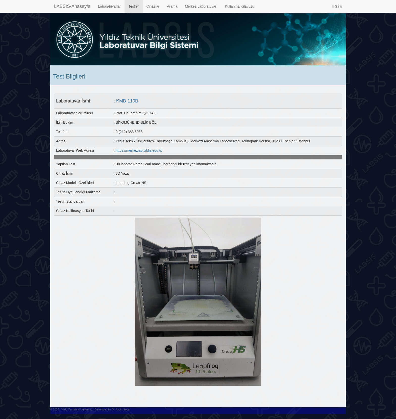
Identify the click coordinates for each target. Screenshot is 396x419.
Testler (133, 6)
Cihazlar (152, 6)
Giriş (337, 6)
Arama (172, 6)
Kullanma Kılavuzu (239, 6)
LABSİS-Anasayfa (72, 6)
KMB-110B (127, 100)
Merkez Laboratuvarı (201, 6)
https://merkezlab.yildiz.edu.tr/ (139, 150)
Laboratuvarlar (109, 6)
